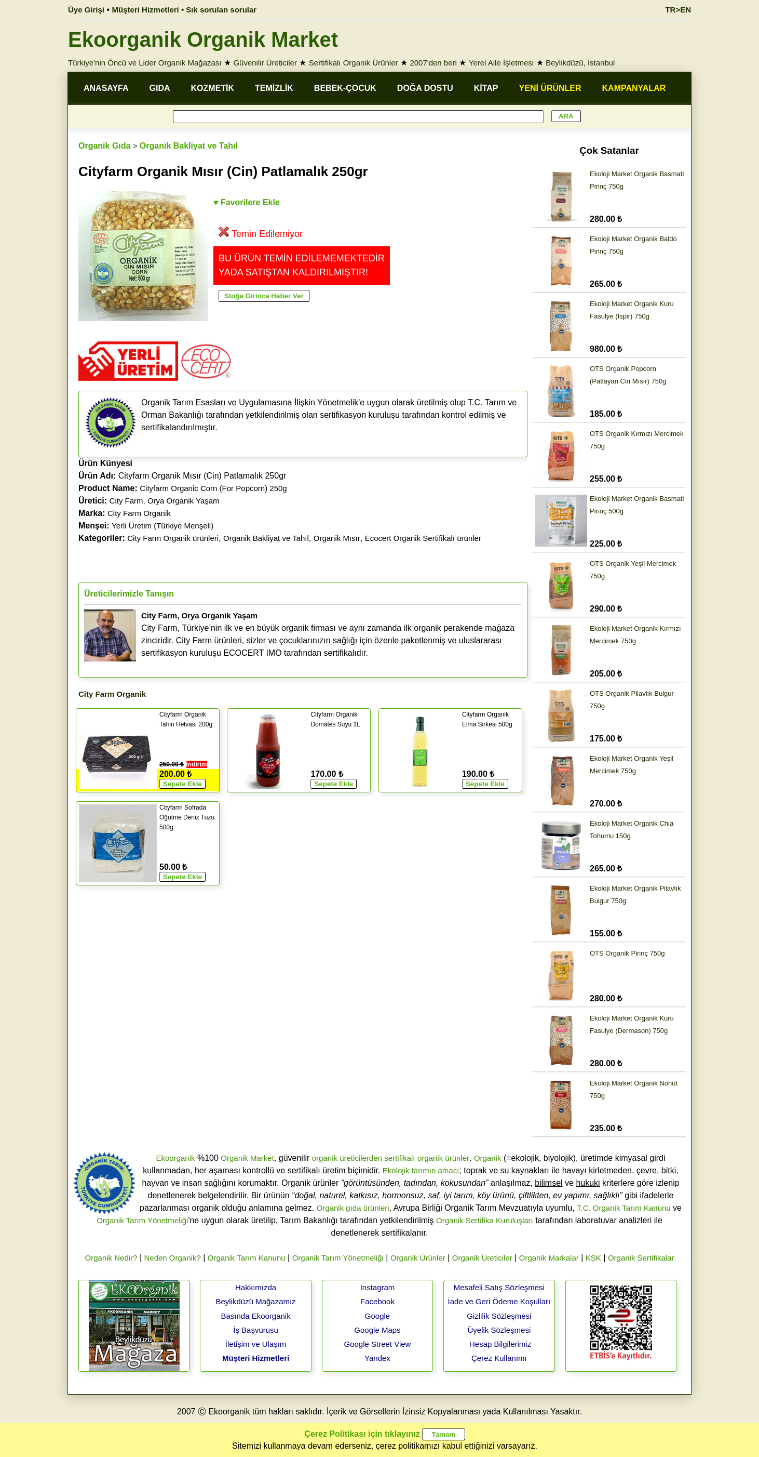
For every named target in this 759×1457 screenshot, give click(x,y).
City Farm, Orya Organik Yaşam (165, 500)
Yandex (377, 1358)
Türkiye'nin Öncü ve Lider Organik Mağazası (145, 62)
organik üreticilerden (347, 1158)
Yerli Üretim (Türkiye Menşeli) (162, 525)
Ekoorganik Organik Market (203, 39)
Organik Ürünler (417, 1257)
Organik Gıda (104, 145)
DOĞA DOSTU (425, 88)
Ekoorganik (175, 1158)
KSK (593, 1257)
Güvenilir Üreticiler (265, 62)
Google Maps (377, 1330)
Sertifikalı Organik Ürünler (353, 62)
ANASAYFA (106, 88)
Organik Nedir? (111, 1257)
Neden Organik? (172, 1257)
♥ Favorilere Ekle (246, 202)
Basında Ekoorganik (255, 1316)
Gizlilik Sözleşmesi (499, 1316)
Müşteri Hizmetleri (255, 1358)
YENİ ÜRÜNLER (550, 88)
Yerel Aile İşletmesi (501, 62)
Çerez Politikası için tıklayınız (361, 1433)
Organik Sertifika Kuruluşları (484, 1220)
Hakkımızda (255, 1287)
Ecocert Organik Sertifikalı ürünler (423, 538)
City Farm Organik (139, 513)
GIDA (160, 88)
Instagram (377, 1287)
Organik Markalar (549, 1257)
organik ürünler (443, 1158)
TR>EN (678, 9)
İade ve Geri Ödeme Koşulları (499, 1301)
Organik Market (247, 1158)
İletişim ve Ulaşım (256, 1344)
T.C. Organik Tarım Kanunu (624, 1207)
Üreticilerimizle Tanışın (129, 593)
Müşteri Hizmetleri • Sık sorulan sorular (184, 9)
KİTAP (486, 88)
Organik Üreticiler (482, 1257)
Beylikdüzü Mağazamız (255, 1301)
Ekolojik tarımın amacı (421, 1170)
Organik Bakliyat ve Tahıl (189, 145)
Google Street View (377, 1344)
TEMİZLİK (274, 88)
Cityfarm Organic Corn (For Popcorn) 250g (213, 488)
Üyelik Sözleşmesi (499, 1330)
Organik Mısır (337, 538)
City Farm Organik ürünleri (173, 538)
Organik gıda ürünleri (353, 1207)
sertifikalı (399, 1158)
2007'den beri (433, 62)
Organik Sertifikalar (641, 1257)
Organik (488, 1158)
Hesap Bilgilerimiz (500, 1344)
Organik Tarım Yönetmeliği (142, 1220)
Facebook (377, 1301)
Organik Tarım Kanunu (247, 1257)
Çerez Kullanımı (499, 1358)
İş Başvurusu (255, 1330)
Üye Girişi (86, 9)
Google (377, 1316)
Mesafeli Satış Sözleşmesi (499, 1287)
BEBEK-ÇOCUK (345, 88)
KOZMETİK (213, 88)
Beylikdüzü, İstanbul (580, 62)
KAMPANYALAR (634, 88)
